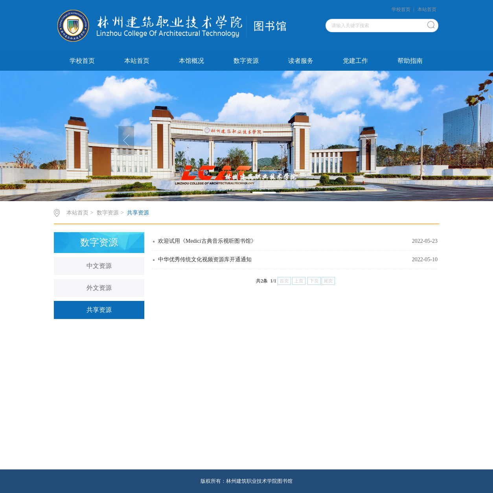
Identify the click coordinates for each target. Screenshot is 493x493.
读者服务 (300, 60)
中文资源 (99, 265)
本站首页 (427, 9)
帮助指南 (410, 60)
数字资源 (246, 60)
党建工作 (355, 60)
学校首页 (401, 9)
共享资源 (138, 213)
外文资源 (99, 287)
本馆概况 (191, 60)
